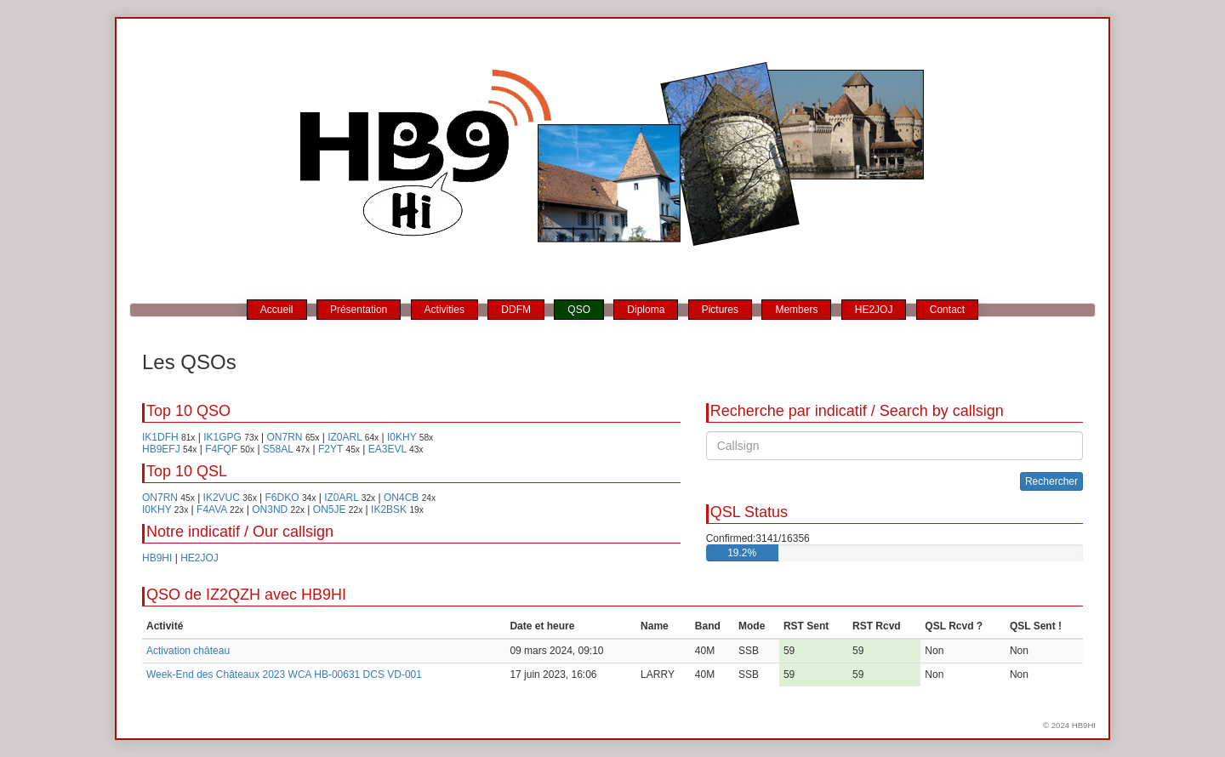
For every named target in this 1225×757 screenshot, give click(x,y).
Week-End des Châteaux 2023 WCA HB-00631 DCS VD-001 (284, 674)
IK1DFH (160, 437)
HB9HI (157, 558)
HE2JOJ (874, 310)
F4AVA (212, 509)
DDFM (516, 310)
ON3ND (270, 509)
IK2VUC (221, 498)
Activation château (188, 651)
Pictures (720, 310)
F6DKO (282, 498)
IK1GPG (222, 437)
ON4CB (401, 498)
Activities (444, 310)
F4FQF (221, 449)
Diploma (645, 310)
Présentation (358, 310)
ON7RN (285, 437)
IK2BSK (389, 509)
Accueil (276, 310)
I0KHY (401, 437)
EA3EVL (387, 449)
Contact (947, 310)
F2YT (330, 449)
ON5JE (329, 509)
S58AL (278, 449)
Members (796, 310)
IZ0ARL (345, 437)
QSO (578, 310)
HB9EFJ (161, 449)
